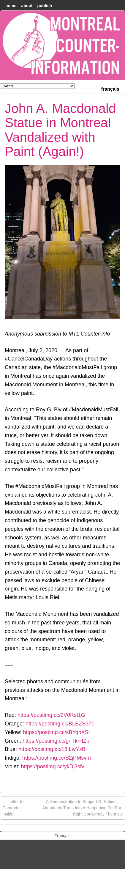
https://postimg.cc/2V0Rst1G (51, 715)
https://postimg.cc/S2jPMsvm (56, 758)
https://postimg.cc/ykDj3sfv (52, 766)
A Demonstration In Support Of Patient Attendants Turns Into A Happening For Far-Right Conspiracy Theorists (82, 807)
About (26, 5)
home (10, 5)
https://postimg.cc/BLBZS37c (60, 724)
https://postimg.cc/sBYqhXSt (56, 732)
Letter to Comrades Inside (12, 807)
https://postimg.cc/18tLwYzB (52, 749)
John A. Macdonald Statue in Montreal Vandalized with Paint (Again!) (60, 130)
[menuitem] (110, 88)
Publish (44, 5)
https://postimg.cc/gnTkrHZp (56, 741)
